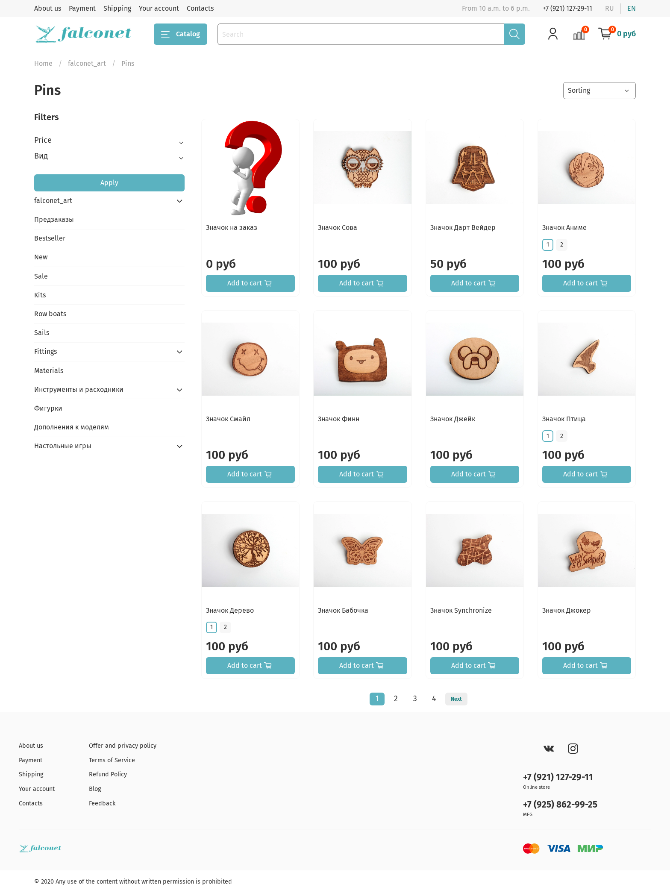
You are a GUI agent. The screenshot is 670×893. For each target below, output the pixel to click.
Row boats (50, 314)
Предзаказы (54, 219)
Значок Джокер (566, 610)
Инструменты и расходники (78, 389)
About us (47, 8)
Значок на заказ (231, 227)
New (40, 257)
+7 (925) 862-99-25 (560, 804)
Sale (41, 276)
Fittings (45, 351)
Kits (40, 295)
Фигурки (48, 408)
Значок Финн (338, 419)
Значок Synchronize (461, 610)
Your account (159, 8)
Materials (48, 371)
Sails (41, 333)
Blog (95, 789)
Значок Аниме (564, 227)
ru (609, 8)
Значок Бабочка (343, 610)
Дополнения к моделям (71, 427)
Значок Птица (564, 419)
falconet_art (87, 63)
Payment (82, 8)
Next (456, 699)
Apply (109, 183)
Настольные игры (62, 446)
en (631, 8)
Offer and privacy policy (122, 745)
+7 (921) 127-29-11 (567, 8)
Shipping (117, 8)
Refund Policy (108, 774)
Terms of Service (112, 760)
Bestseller (49, 238)
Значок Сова (337, 227)
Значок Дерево (230, 610)
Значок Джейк (452, 419)
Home (43, 63)
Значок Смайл (228, 419)
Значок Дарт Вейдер (463, 227)
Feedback (102, 803)
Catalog (180, 34)
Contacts (200, 8)
